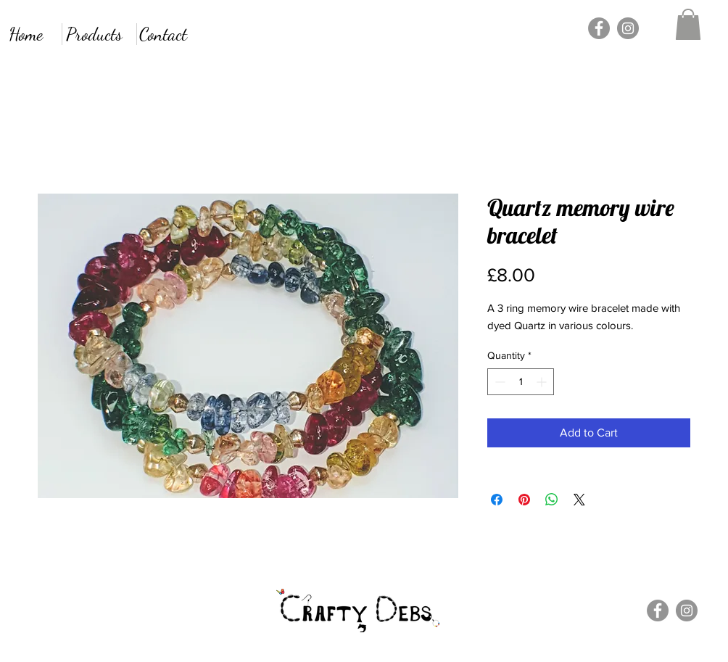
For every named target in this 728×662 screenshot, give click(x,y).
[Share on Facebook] (496, 499)
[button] (688, 24)
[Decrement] (498, 381)
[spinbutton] (521, 381)
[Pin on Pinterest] (524, 499)
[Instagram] (628, 28)
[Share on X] (579, 499)
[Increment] (543, 381)
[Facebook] (599, 28)
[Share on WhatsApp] (552, 499)
